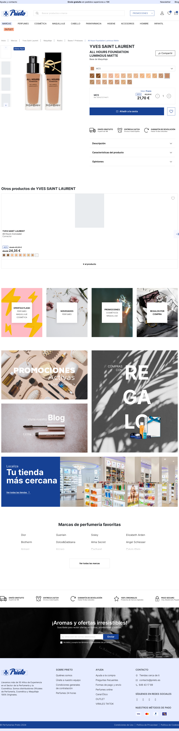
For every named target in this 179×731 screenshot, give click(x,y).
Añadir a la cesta (127, 111)
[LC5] (120, 75)
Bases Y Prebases (75, 40)
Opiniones (98, 161)
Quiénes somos (64, 675)
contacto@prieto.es (149, 680)
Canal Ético (102, 694)
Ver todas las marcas (89, 563)
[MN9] (120, 82)
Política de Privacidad (147, 724)
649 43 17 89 (146, 684)
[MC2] (163, 75)
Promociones (143, 13)
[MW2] (126, 82)
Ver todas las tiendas (18, 492)
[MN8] (113, 82)
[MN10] (95, 82)
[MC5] (170, 75)
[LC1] (107, 75)
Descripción (99, 143)
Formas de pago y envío (108, 684)
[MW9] (132, 82)
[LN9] (145, 75)
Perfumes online (104, 689)
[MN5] (101, 82)
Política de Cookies (170, 724)
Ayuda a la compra (105, 675)
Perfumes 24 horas (66, 693)
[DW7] (101, 75)
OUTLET (100, 699)
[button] (176, 13)
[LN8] (138, 75)
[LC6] (126, 75)
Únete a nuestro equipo (68, 680)
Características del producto (108, 152)
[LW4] (151, 75)
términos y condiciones (91, 642)
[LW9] (157, 75)
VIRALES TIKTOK (105, 703)
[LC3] (113, 75)
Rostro (59, 40)
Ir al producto (89, 264)
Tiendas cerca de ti (149, 675)
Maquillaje (48, 40)
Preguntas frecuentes (107, 680)
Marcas (14, 40)
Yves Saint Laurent (30, 40)
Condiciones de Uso (123, 724)
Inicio (3, 40)
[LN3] (132, 75)
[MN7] (107, 82)
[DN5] (95, 75)
